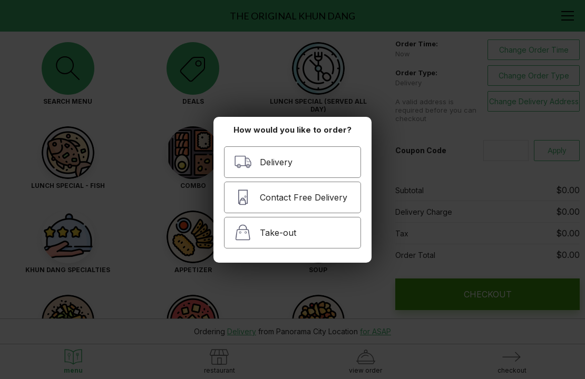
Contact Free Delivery (290, 197)
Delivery (263, 162)
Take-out (265, 232)
